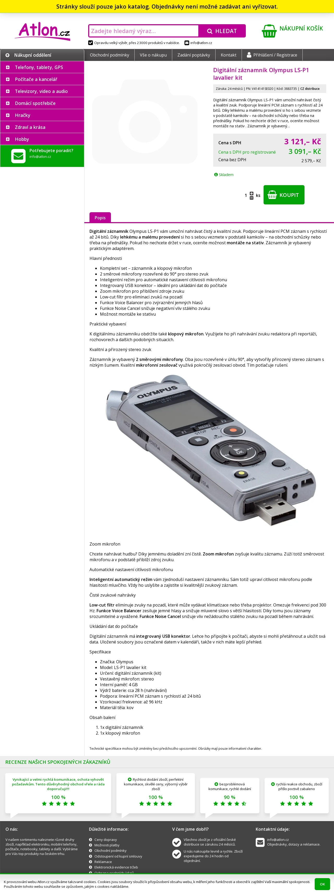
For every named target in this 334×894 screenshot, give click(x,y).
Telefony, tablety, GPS (39, 67)
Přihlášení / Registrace (272, 55)
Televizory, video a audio (41, 91)
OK (322, 884)
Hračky (22, 115)
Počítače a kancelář (36, 79)
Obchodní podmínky (109, 55)
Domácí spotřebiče (35, 103)
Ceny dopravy (105, 839)
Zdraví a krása (30, 127)
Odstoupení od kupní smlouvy (118, 856)
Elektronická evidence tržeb (116, 867)
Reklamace (103, 861)
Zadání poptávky (193, 55)
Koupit (283, 195)
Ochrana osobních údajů (114, 873)
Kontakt (228, 55)
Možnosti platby (107, 845)
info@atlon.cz (198, 42)
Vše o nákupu (153, 55)
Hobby (22, 139)
